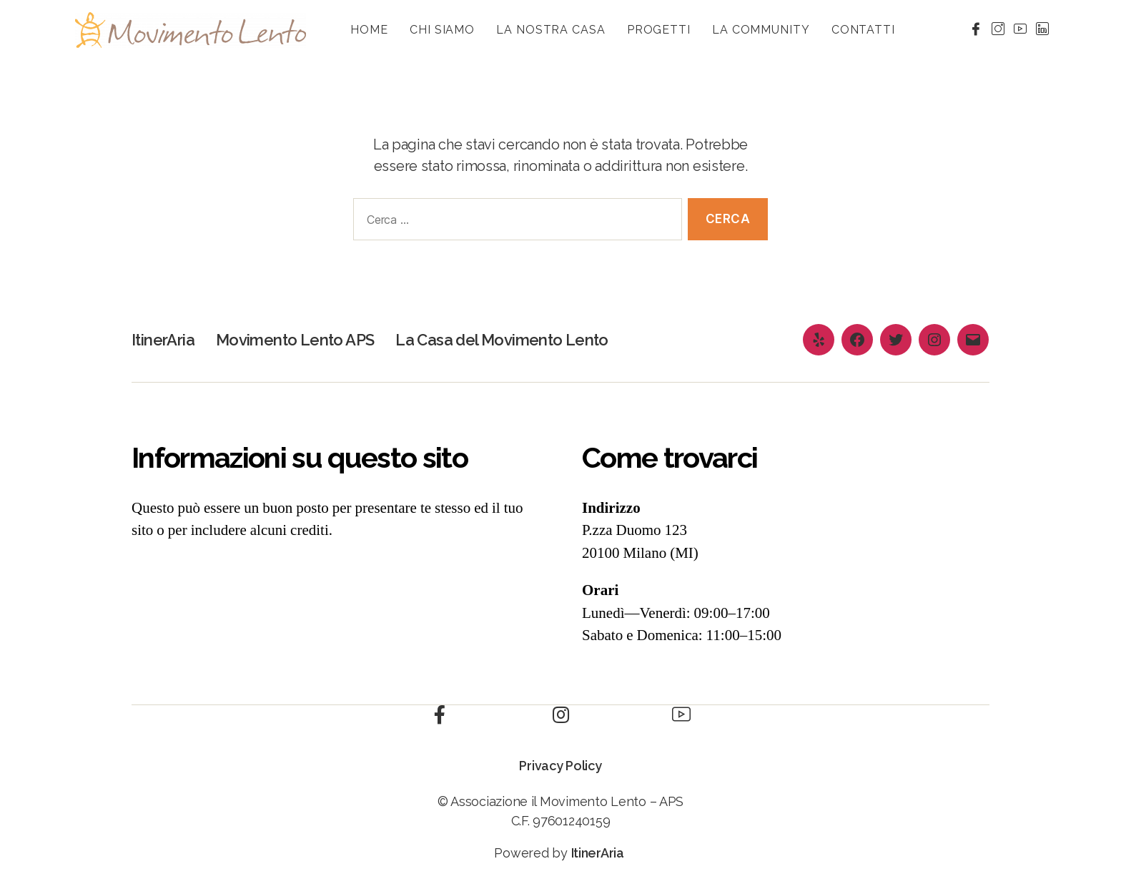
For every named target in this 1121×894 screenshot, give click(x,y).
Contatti (863, 29)
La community (761, 29)
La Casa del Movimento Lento (534, 339)
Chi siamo (442, 29)
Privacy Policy (560, 765)
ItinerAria (167, 339)
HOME (369, 29)
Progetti (659, 29)
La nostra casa (551, 29)
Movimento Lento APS (310, 339)
